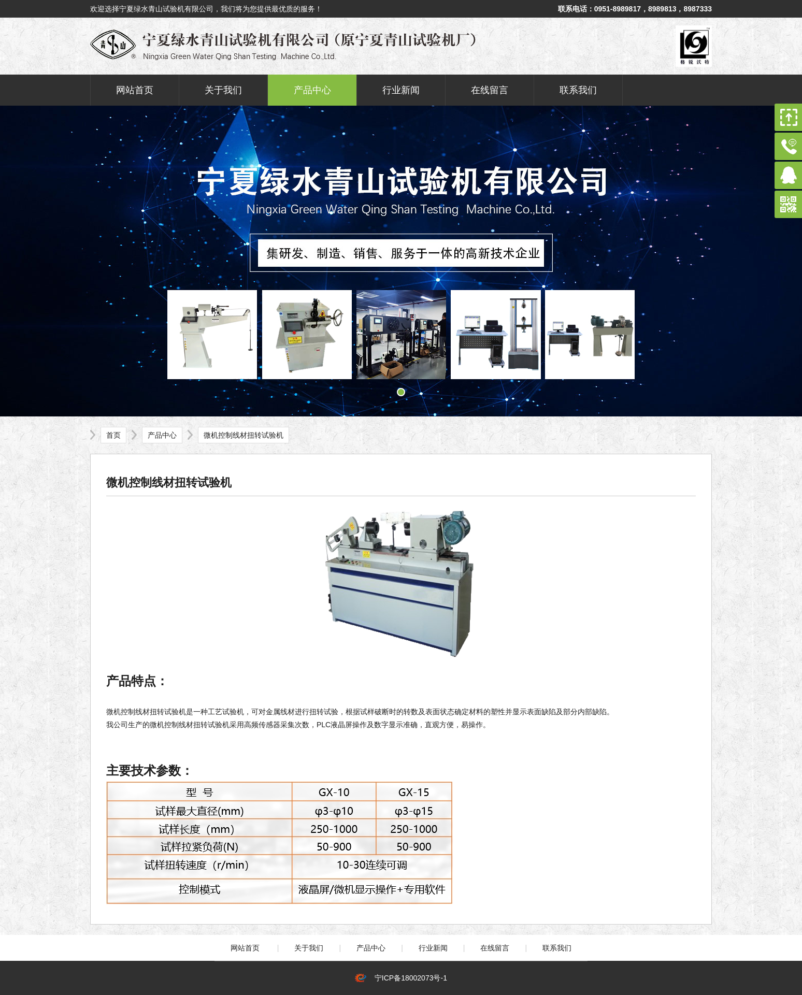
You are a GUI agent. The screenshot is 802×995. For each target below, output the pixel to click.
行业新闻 (401, 90)
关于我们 (223, 90)
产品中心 (312, 90)
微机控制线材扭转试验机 (243, 435)
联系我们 (578, 90)
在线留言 (489, 90)
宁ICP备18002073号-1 (408, 978)
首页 (113, 435)
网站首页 (134, 90)
